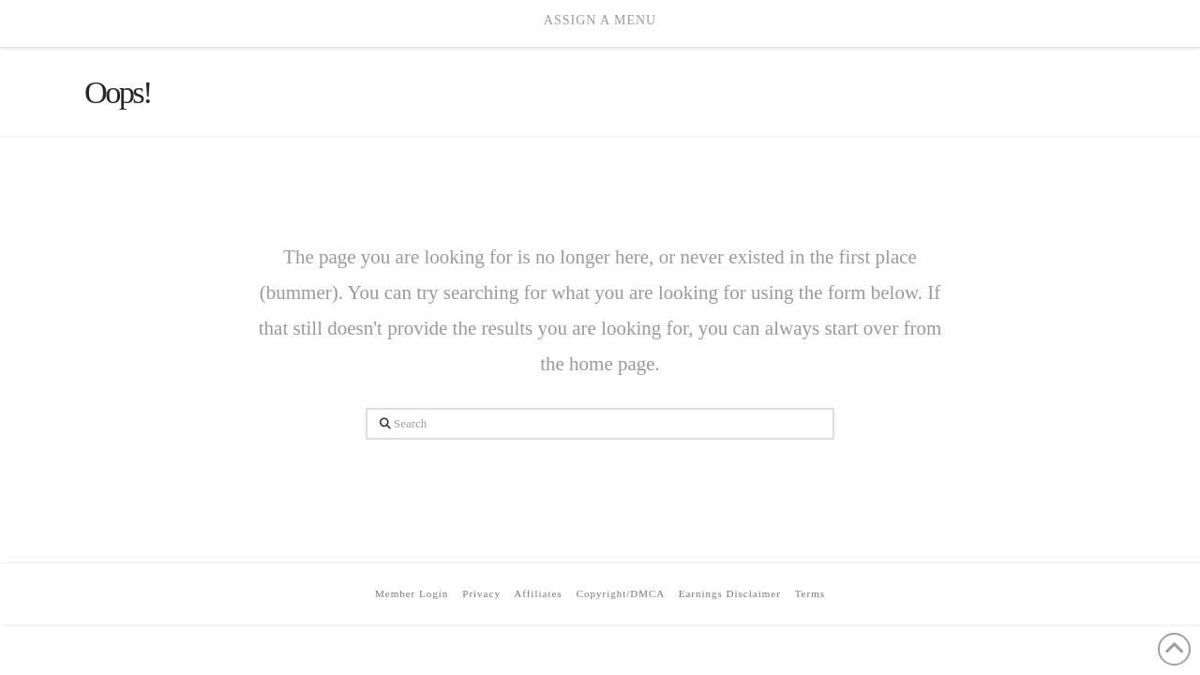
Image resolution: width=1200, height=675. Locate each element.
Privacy (481, 593)
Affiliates (538, 593)
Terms (810, 593)
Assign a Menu (600, 20)
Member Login (411, 593)
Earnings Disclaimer (730, 593)
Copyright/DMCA (621, 593)
